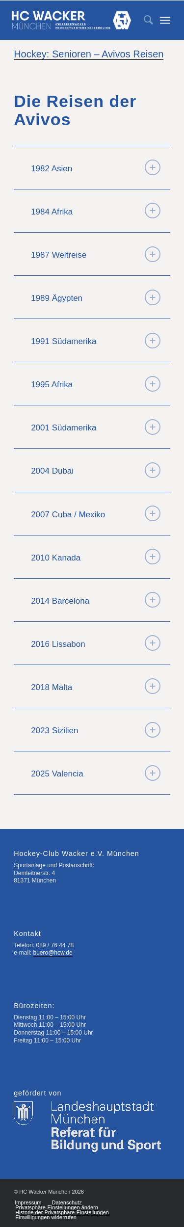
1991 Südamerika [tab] (95, 340)
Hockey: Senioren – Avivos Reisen (88, 54)
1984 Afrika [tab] (95, 210)
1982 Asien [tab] (95, 167)
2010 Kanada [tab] (95, 556)
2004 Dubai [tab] (95, 470)
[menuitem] (143, 20)
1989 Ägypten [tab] (95, 297)
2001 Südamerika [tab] (95, 427)
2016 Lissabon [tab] (95, 643)
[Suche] (143, 20)
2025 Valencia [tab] (95, 773)
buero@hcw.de (52, 952)
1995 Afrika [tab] (95, 384)
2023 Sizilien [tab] (95, 730)
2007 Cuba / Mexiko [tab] (95, 513)
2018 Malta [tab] (95, 686)
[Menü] (165, 20)
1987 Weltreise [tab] (95, 254)
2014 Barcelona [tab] (95, 600)
